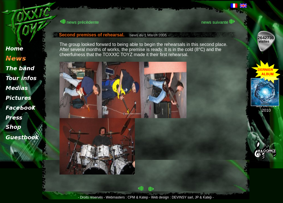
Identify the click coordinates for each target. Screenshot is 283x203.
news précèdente (79, 22)
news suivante (218, 22)
